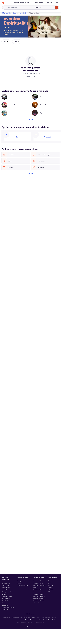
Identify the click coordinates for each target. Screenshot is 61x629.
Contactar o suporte (53, 581)
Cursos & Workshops (22, 585)
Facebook (50, 585)
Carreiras (47, 617)
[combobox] (44, 7)
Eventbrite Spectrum (7, 596)
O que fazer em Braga (38, 589)
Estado (26, 620)
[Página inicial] (3, 3)
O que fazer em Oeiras (38, 594)
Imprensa (54, 617)
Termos (32, 620)
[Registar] (50, 2)
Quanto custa (15, 617)
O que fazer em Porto (38, 583)
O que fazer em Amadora (39, 596)
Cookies (54, 620)
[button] (5, 41)
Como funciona (6, 583)
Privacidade (38, 620)
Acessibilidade (47, 620)
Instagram (50, 589)
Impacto (5, 620)
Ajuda (42, 617)
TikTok (49, 592)
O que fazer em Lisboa (38, 581)
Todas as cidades (37, 603)
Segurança (11, 620)
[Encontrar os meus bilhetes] (22, 2)
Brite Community (6, 598)
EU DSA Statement (21, 622)
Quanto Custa (5, 585)
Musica (19, 583)
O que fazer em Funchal (38, 600)
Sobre (33, 617)
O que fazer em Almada (38, 592)
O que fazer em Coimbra (38, 598)
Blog (38, 617)
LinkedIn (50, 587)
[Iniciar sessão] (38, 2)
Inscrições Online (21, 581)
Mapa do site (5, 600)
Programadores (19, 620)
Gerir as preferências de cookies (36, 622)
